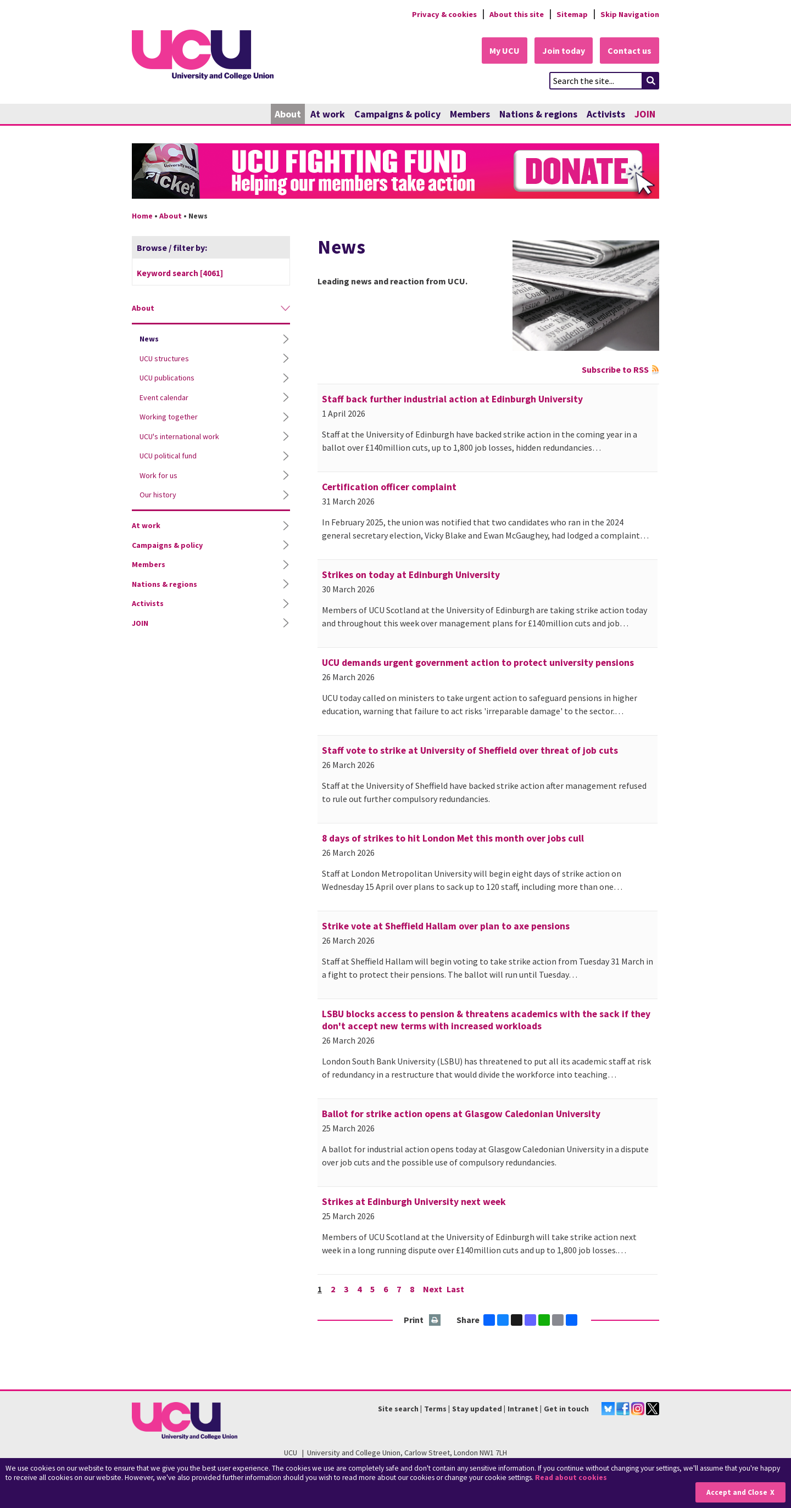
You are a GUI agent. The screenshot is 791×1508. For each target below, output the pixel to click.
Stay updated (477, 1409)
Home (142, 216)
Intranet (523, 1409)
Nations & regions (538, 114)
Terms (435, 1409)
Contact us (629, 50)
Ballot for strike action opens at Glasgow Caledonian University (461, 1114)
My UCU (504, 50)
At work (327, 114)
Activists (606, 114)
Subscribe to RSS (615, 369)
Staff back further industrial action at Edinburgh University (452, 399)
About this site (516, 14)
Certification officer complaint (389, 487)
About (288, 114)
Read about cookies (571, 1477)
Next (432, 1288)
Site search (398, 1409)
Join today (563, 50)
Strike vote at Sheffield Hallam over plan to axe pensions (446, 926)
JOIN (644, 114)
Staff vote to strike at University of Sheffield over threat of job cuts (470, 750)
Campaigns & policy (397, 114)
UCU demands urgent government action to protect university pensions (478, 663)
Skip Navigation (629, 14)
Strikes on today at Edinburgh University (411, 575)
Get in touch (566, 1409)
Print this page (435, 1320)
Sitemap (572, 14)
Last (455, 1288)
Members (470, 114)
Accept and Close (736, 1492)
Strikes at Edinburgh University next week (414, 1202)
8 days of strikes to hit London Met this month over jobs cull (453, 838)
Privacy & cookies (444, 14)
